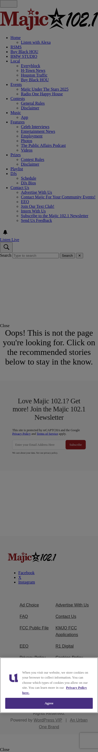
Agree (49, 703)
